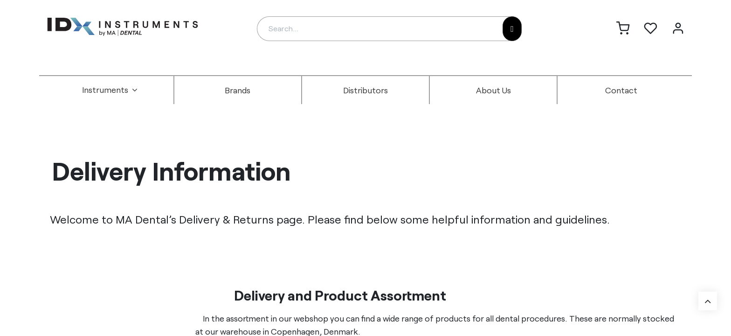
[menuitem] (110, 90)
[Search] (512, 28)
